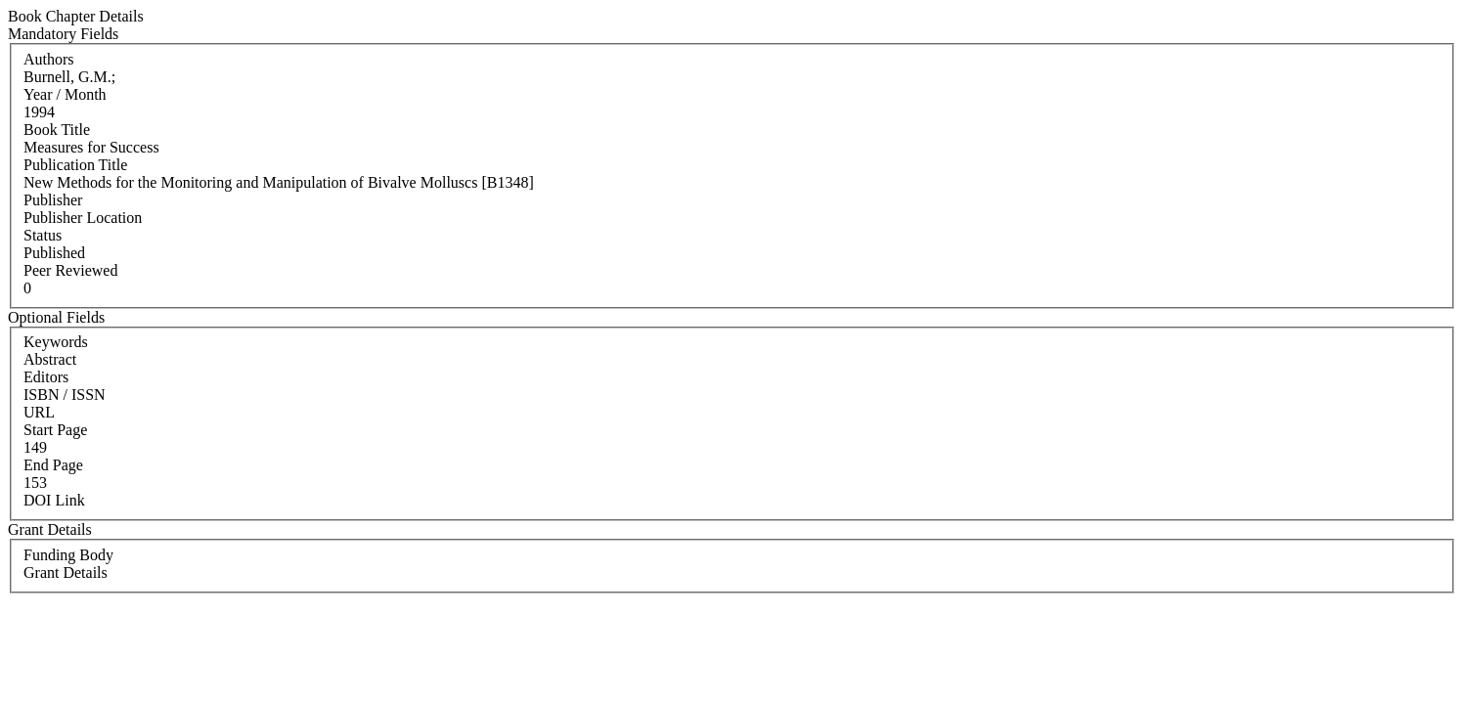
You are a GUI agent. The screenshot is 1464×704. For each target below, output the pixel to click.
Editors (45, 377)
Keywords (55, 341)
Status (42, 235)
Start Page (55, 429)
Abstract (49, 359)
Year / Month (65, 94)
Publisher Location (82, 217)
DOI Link (54, 500)
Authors (48, 59)
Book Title (56, 129)
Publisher (52, 200)
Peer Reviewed (70, 270)
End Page (53, 465)
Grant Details (65, 572)
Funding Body (68, 555)
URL (39, 412)
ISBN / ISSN (64, 394)
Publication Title (75, 164)
